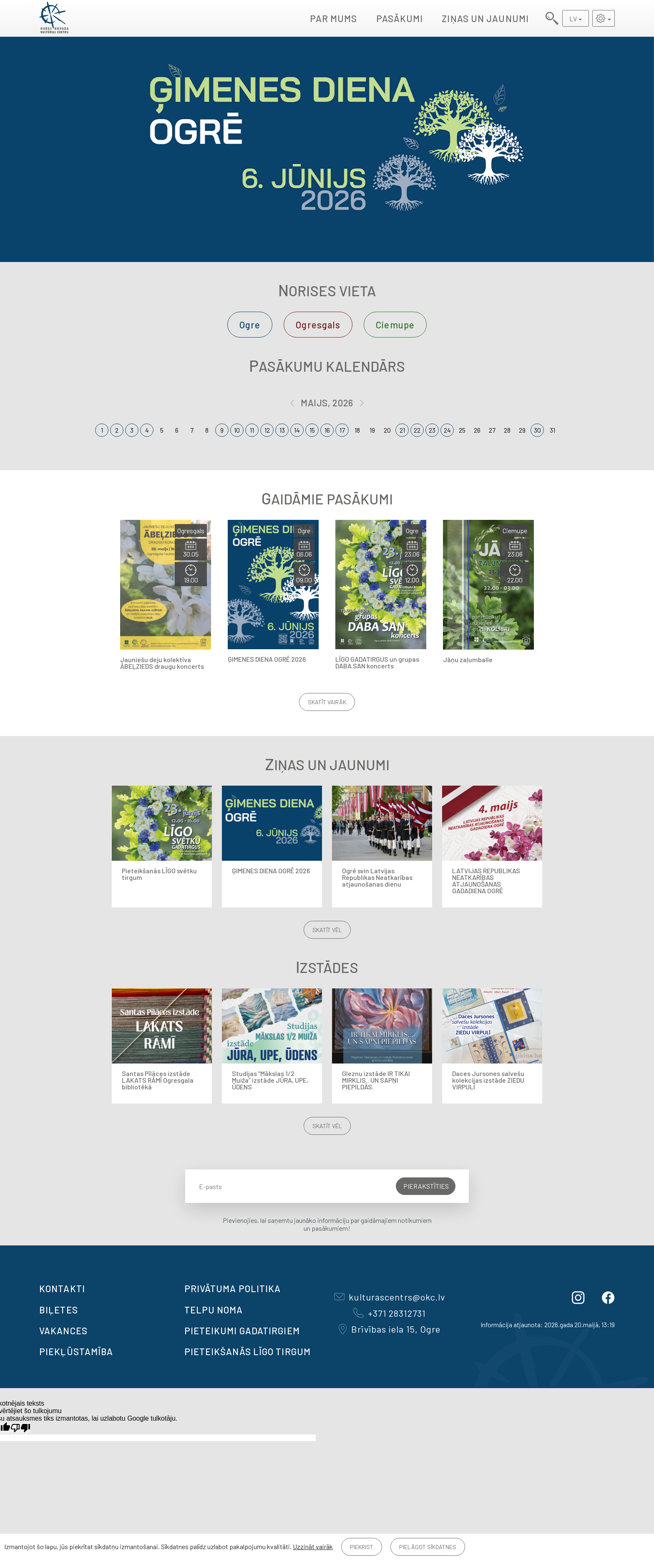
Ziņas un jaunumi (485, 18)
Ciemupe (395, 324)
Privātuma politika (232, 1288)
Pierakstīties (426, 1186)
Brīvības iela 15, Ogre (389, 1328)
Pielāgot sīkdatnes (427, 1546)
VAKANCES (63, 1330)
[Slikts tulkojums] (20, 1428)
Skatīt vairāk (327, 702)
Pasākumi (399, 18)
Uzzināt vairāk (313, 1546)
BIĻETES (58, 1309)
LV (573, 19)
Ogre (249, 324)
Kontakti (62, 1288)
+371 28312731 (389, 1313)
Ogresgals (318, 324)
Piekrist (361, 1546)
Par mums (333, 18)
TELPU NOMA (213, 1309)
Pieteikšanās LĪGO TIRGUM (247, 1351)
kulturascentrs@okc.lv (389, 1296)
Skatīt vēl (327, 929)
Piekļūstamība (76, 1351)
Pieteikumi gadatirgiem (242, 1330)
